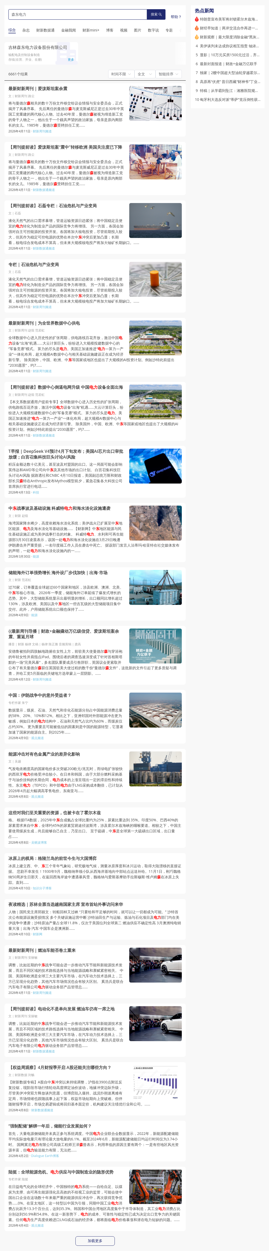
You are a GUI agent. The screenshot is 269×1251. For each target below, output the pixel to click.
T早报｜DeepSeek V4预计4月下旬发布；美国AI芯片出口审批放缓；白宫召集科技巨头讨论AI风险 (65, 454)
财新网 (37, 934)
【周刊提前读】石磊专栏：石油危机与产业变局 (52, 206)
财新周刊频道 (42, 131)
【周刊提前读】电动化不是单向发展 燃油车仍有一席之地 (61, 1009)
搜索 (156, 14)
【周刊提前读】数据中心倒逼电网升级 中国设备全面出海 (65, 387)
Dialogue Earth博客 (45, 1156)
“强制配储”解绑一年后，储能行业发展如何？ (50, 1126)
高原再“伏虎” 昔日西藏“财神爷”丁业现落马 (234, 81)
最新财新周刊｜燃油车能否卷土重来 (42, 950)
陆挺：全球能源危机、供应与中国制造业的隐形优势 (60, 1172)
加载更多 (95, 1241)
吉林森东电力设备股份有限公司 (37, 47)
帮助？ (176, 16)
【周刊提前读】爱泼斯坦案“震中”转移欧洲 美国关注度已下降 (65, 147)
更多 (71, 59)
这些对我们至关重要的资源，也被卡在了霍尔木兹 (54, 813)
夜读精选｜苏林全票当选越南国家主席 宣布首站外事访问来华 (65, 904)
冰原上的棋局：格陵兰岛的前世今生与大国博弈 (52, 858)
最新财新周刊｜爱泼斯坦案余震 (37, 88)
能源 (36, 556)
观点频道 (37, 738)
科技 (36, 492)
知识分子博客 (42, 888)
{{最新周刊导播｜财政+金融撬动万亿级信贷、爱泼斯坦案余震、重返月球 (63, 634)
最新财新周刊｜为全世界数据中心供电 (44, 323)
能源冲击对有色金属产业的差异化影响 (44, 754)
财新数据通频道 (44, 190)
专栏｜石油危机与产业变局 (33, 264)
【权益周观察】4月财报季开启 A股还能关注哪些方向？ (59, 1067)
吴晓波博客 (39, 842)
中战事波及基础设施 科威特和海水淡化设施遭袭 (59, 508)
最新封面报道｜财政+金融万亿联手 (228, 63)
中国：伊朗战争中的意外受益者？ (39, 695)
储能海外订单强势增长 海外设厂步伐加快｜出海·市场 (57, 572)
